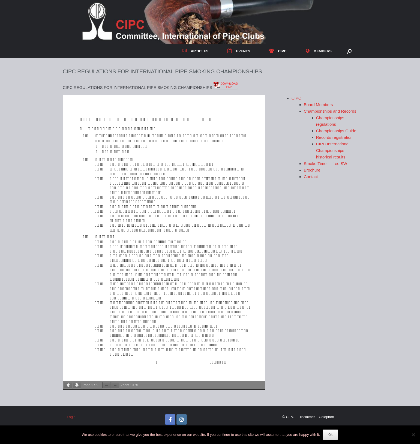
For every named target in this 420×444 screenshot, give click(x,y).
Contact (311, 176)
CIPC (277, 51)
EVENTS (238, 51)
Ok (330, 435)
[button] (349, 51)
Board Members (318, 104)
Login (71, 417)
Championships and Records (330, 111)
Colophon (326, 417)
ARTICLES (195, 51)
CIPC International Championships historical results (333, 150)
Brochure (312, 170)
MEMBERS (319, 51)
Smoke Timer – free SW (325, 163)
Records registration (334, 137)
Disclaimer (306, 417)
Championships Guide (336, 130)
